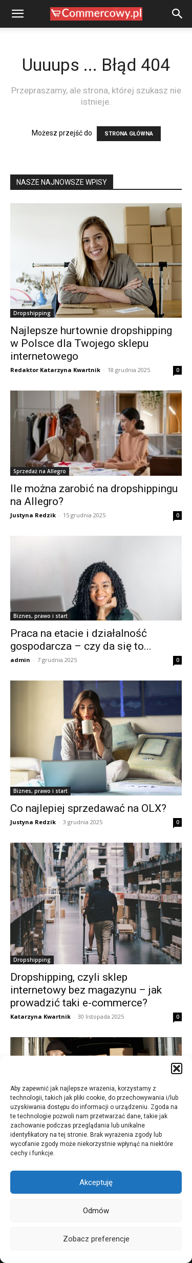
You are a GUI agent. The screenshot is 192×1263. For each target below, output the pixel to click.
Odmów (96, 1210)
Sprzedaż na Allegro (39, 471)
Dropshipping (32, 313)
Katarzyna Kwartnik (40, 1016)
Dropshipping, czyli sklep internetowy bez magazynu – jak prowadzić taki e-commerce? (86, 990)
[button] (177, 1068)
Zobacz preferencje (96, 1238)
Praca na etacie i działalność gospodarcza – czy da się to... (81, 639)
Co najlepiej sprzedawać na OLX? (88, 808)
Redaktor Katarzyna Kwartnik (55, 370)
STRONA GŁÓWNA (128, 133)
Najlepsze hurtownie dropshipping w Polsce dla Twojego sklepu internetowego (91, 343)
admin (20, 660)
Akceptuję (96, 1182)
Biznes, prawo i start (40, 615)
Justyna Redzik (33, 515)
